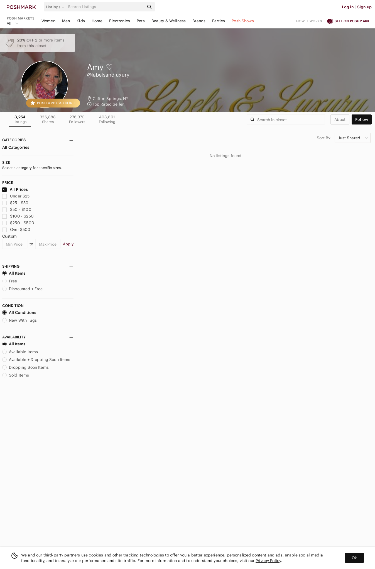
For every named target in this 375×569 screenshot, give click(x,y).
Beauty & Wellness (168, 20)
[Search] (105, 6)
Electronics (119, 20)
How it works (309, 21)
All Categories (15, 147)
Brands (198, 20)
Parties (218, 20)
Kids (81, 20)
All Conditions (19, 312)
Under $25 (16, 196)
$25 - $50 (15, 202)
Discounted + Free (22, 288)
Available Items (20, 351)
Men (66, 20)
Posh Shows (243, 20)
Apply (68, 243)
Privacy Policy (268, 560)
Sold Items (15, 375)
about (339, 119)
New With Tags (19, 320)
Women (48, 20)
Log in (348, 6)
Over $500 (16, 229)
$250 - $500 (18, 222)
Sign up (364, 6)
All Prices (15, 189)
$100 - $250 (18, 216)
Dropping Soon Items (25, 367)
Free (9, 281)
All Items (13, 273)
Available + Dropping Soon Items (36, 359)
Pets (141, 20)
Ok (354, 557)
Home (97, 20)
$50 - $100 (16, 209)
